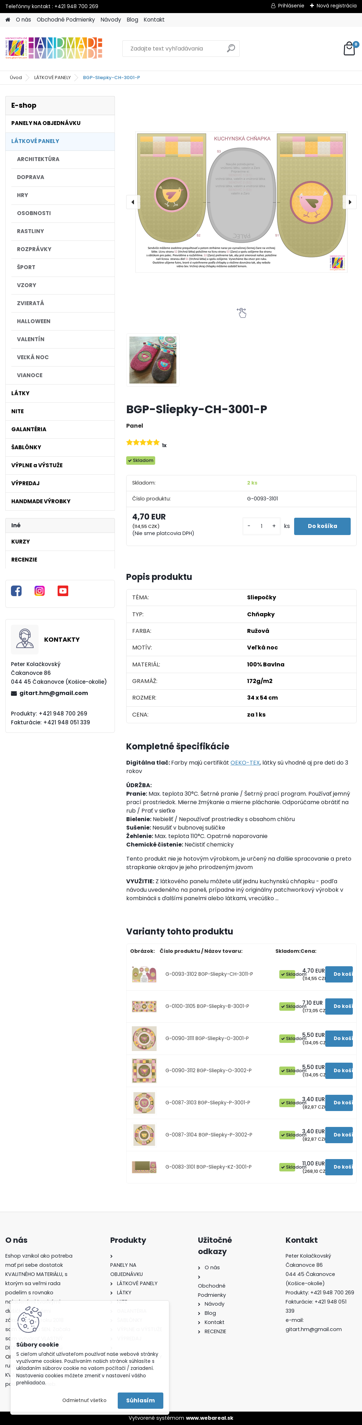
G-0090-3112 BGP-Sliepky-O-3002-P (208, 1070)
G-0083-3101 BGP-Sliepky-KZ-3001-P (208, 1167)
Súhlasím (140, 1400)
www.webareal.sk (209, 1417)
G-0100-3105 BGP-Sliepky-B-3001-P (207, 1006)
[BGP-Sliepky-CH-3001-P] (241, 202)
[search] (231, 51)
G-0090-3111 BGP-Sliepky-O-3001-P (207, 1038)
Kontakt (154, 19)
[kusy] (260, 526)
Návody (111, 19)
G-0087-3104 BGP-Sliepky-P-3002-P (208, 1135)
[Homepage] (7, 20)
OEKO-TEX (245, 763)
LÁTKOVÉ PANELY (52, 77)
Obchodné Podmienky (66, 19)
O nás (23, 19)
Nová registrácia (337, 5)
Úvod (16, 77)
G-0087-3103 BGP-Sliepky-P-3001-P (207, 1102)
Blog (132, 19)
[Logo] (54, 48)
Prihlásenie (291, 5)
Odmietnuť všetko (84, 1400)
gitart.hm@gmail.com (53, 693)
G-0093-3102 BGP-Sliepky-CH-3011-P (209, 974)
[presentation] (133, 202)
